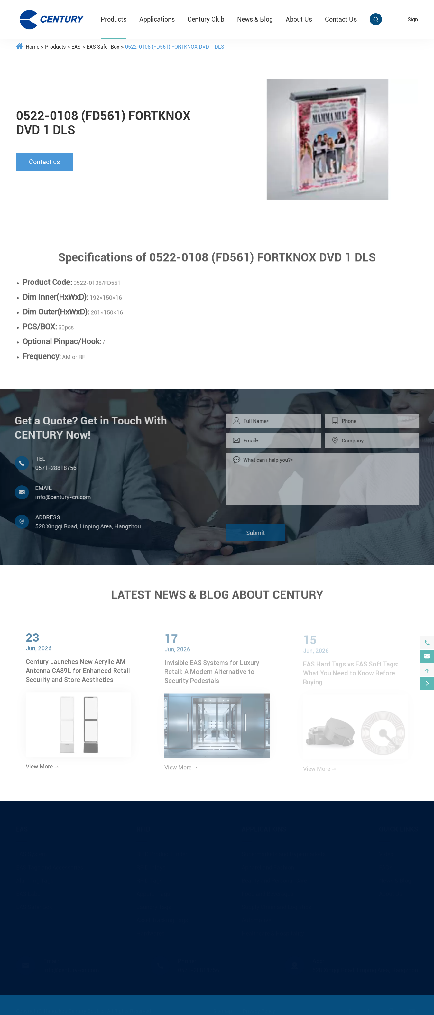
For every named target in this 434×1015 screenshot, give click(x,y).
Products (113, 19)
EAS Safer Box (103, 47)
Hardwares (150, 931)
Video (386, 852)
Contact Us (341, 19)
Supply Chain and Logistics (276, 905)
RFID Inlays (150, 865)
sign (413, 19)
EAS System (31, 852)
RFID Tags (149, 879)
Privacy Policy (259, 1010)
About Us (299, 19)
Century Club (206, 19)
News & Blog (255, 19)
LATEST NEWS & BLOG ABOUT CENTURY (217, 591)
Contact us (44, 162)
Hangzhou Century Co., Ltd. (75, 1010)
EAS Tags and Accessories (49, 865)
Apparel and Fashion (268, 865)
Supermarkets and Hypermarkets (284, 852)
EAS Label (29, 892)
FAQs (385, 865)
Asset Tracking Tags (162, 918)
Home (32, 47)
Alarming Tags (34, 879)
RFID (143, 828)
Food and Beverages (267, 892)
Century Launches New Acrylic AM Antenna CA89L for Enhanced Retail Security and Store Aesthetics (78, 674)
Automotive (256, 918)
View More (42, 770)
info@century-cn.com (60, 497)
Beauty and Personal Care (274, 879)
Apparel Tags (153, 892)
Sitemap (222, 1010)
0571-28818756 (52, 467)
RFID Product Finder (161, 852)
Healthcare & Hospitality (273, 931)
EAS (76, 47)
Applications (157, 19)
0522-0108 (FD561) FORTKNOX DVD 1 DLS (174, 47)
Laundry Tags (153, 905)
